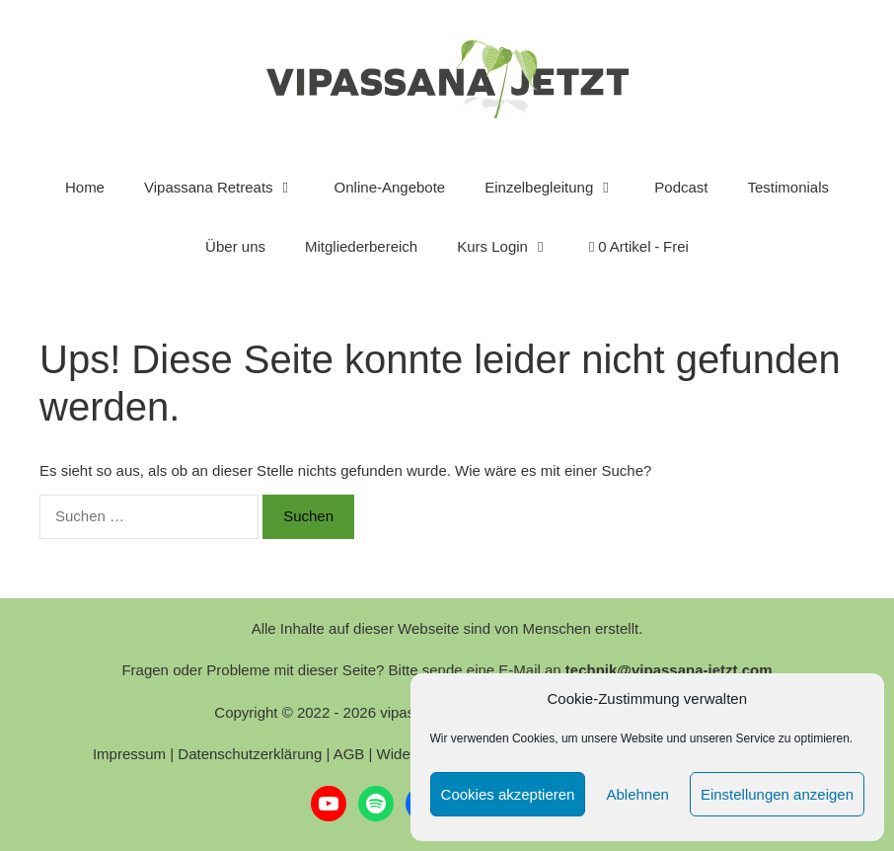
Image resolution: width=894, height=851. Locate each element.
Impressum (129, 753)
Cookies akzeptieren (508, 794)
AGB (349, 753)
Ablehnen (637, 794)
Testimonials (789, 187)
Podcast (681, 187)
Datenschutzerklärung (250, 753)
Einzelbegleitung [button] (559, 187)
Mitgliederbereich (361, 246)
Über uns (235, 246)
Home (85, 187)
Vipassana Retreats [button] (229, 187)
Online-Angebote (390, 187)
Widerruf (405, 753)
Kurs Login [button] (513, 246)
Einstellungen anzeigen (777, 794)
